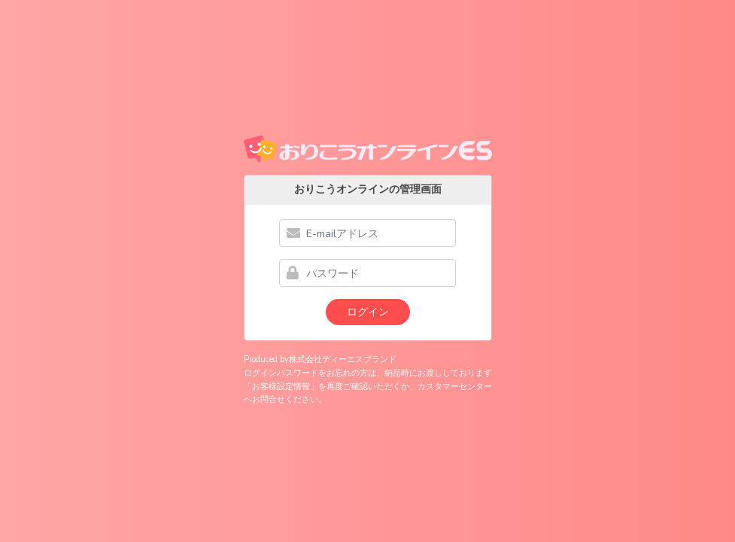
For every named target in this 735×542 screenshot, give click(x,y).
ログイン (368, 311)
